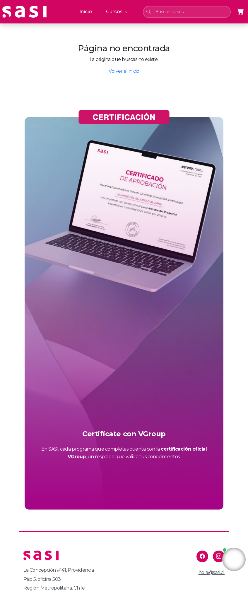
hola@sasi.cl (212, 572)
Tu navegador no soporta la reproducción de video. (234, 559)
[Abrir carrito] (240, 11)
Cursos (117, 11)
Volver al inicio (124, 71)
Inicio (85, 11)
